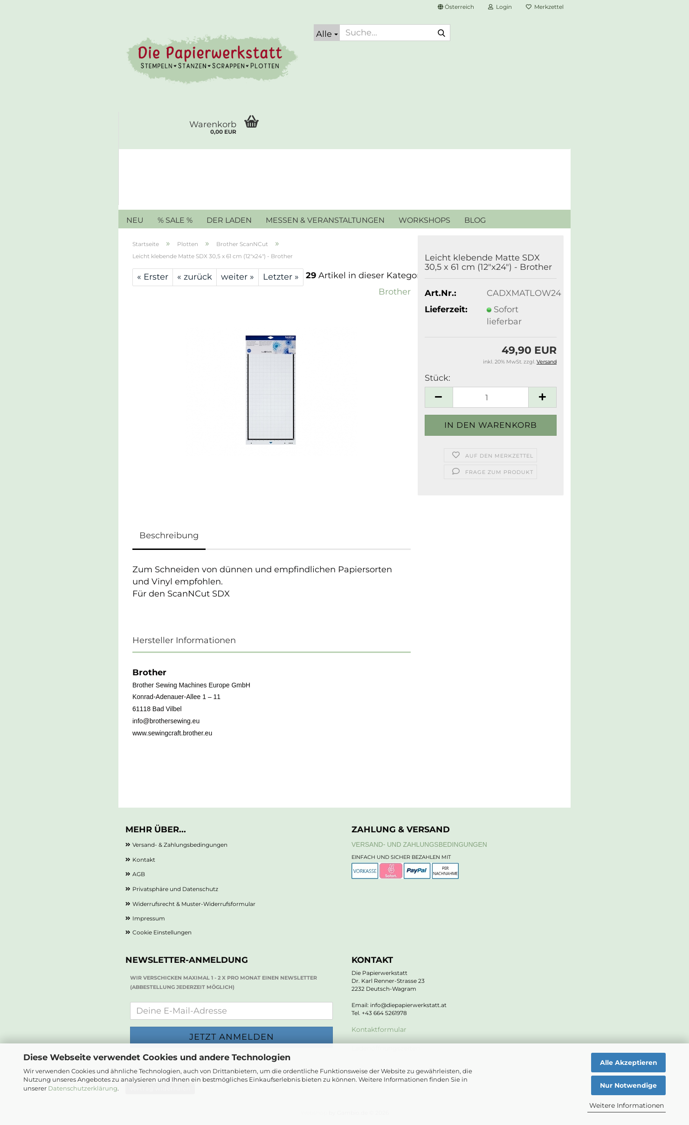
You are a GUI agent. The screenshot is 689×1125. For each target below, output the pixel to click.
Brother (395, 292)
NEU (135, 220)
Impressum (148, 918)
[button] (456, 7)
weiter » (237, 277)
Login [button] (500, 6)
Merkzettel (545, 6)
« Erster (152, 277)
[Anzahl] (491, 397)
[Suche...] (327, 32)
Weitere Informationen (626, 1105)
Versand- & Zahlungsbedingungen (179, 844)
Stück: (437, 378)
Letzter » (281, 277)
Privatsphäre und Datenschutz (175, 888)
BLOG (475, 220)
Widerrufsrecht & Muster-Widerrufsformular (193, 903)
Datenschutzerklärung (82, 1088)
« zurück (194, 277)
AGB (138, 874)
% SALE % (175, 220)
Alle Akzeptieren (628, 1062)
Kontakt (143, 859)
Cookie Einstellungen (162, 932)
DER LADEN (229, 220)
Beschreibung (169, 535)
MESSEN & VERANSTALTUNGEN (325, 220)
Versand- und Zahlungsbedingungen (419, 844)
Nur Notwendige (628, 1085)
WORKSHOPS (424, 220)
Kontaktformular (379, 1029)
